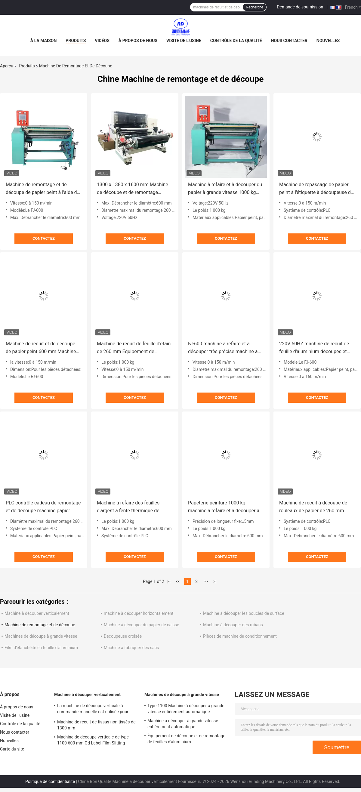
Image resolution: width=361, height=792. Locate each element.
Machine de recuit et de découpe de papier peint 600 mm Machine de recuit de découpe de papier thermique (41, 348)
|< (169, 581)
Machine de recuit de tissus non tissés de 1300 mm (96, 725)
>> (205, 581)
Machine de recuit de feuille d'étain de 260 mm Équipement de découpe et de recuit (134, 348)
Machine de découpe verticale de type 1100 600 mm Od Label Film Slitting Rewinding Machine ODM (93, 741)
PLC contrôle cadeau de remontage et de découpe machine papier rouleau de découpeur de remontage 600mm (43, 507)
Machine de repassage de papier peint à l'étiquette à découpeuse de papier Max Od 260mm (316, 189)
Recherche (254, 7)
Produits (76, 40)
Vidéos (102, 40)
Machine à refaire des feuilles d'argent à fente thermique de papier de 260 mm (128, 507)
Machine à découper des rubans (233, 624)
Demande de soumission (300, 7)
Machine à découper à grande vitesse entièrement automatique (182, 723)
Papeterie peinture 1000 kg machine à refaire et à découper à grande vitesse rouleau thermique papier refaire (223, 507)
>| (215, 581)
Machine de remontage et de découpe (40, 624)
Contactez (43, 238)
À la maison (43, 40)
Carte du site (12, 749)
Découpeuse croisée (123, 636)
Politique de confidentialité (50, 781)
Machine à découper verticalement (37, 613)
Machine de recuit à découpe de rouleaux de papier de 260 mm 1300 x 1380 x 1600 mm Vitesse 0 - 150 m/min (316, 507)
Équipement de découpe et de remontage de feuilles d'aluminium (186, 738)
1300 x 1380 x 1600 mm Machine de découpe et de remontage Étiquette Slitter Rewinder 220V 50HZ (132, 189)
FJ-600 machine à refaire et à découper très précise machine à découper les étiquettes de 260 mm (226, 348)
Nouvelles (328, 40)
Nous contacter (289, 40)
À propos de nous (138, 40)
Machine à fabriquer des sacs (131, 647)
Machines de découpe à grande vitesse (41, 636)
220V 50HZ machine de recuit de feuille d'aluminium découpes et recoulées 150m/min (314, 348)
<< (178, 581)
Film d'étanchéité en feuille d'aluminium (41, 647)
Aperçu (6, 65)
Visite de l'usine (183, 40)
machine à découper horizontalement (138, 613)
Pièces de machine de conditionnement (240, 636)
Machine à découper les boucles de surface (243, 613)
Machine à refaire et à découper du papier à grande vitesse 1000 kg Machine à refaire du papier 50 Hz (225, 189)
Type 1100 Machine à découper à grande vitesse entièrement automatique (185, 708)
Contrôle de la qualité (236, 40)
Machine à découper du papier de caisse (141, 624)
